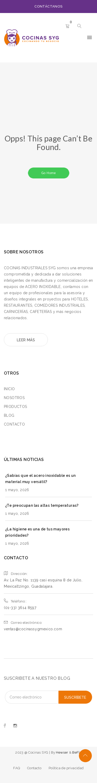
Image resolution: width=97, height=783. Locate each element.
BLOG (9, 415)
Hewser (62, 752)
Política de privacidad (66, 768)
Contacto (34, 768)
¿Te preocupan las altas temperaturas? (42, 505)
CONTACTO (14, 424)
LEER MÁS (26, 340)
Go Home (48, 173)
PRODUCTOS (15, 407)
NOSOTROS (14, 398)
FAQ (16, 768)
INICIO (9, 389)
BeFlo (77, 752)
